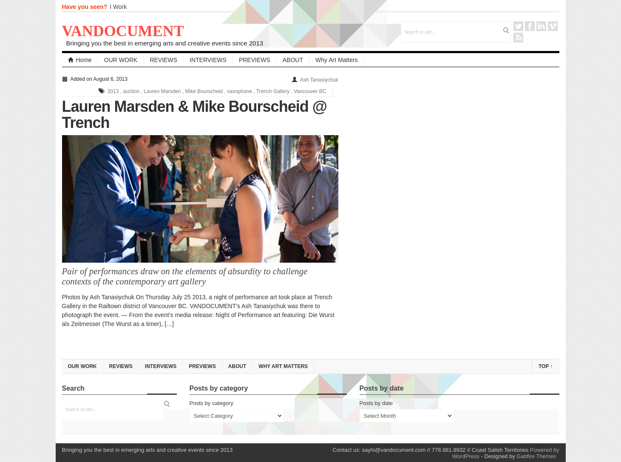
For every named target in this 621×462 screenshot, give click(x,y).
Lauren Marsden (162, 91)
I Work (118, 6)
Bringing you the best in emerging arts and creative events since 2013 (165, 43)
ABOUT (293, 60)
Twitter (518, 26)
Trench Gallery (272, 91)
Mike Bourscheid (204, 91)
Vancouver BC (310, 91)
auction (131, 91)
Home (80, 60)
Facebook (530, 26)
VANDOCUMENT (123, 31)
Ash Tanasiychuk (319, 80)
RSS (518, 38)
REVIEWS (163, 60)
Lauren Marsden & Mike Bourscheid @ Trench (194, 114)
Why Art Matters (336, 60)
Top (546, 366)
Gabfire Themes (536, 456)
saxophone (239, 91)
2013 (113, 91)
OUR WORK (121, 60)
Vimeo (553, 26)
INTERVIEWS (208, 60)
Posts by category (211, 403)
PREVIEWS (254, 60)
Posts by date (376, 403)
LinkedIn (541, 26)
